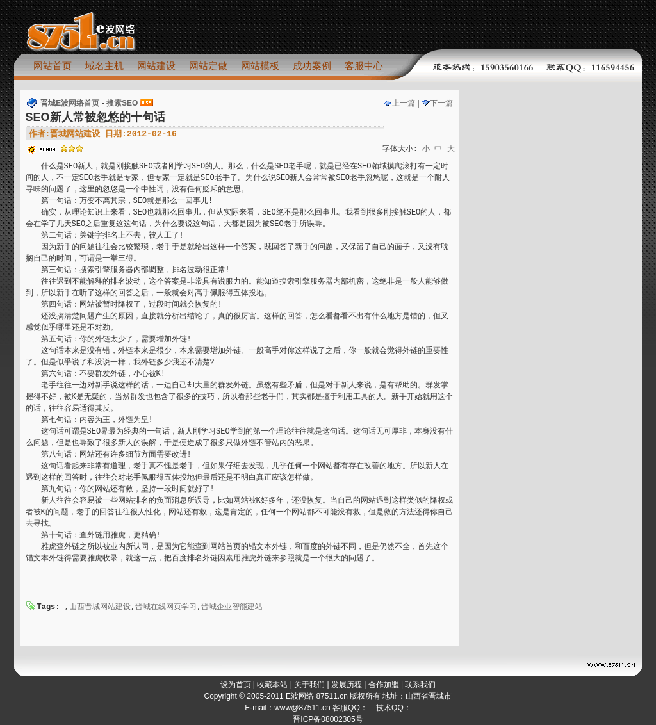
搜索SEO (122, 103)
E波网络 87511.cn (317, 696)
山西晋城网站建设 (100, 607)
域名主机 (104, 65)
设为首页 (235, 684)
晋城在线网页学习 (166, 607)
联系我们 (420, 684)
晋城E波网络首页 (69, 103)
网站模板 (260, 65)
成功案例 (312, 65)
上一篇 (399, 103)
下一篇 (437, 103)
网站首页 (52, 65)
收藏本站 (272, 684)
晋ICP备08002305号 (328, 719)
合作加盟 (383, 684)
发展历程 (346, 684)
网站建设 (156, 65)
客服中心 (364, 65)
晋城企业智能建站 (232, 607)
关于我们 (309, 684)
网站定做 (208, 65)
